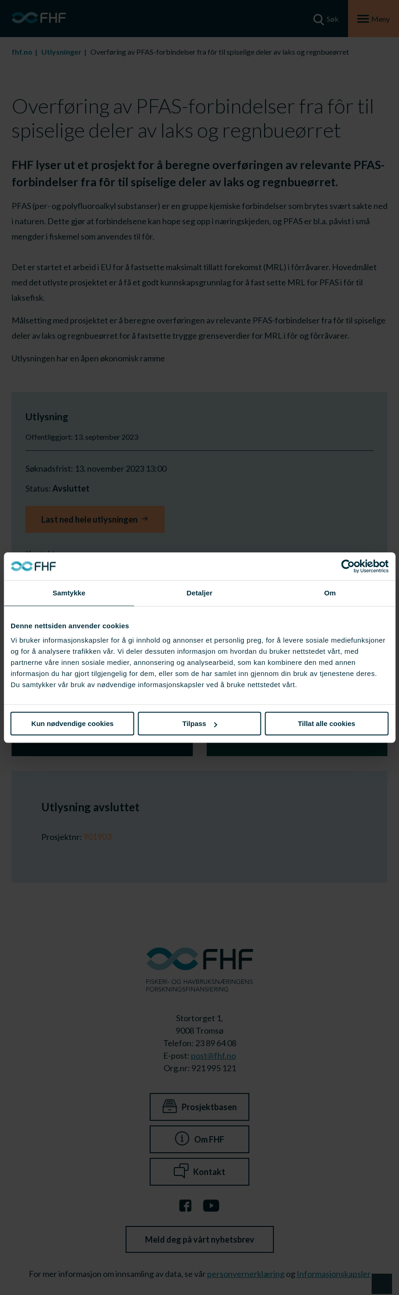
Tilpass (200, 723)
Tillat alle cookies (326, 723)
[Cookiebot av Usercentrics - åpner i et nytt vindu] (347, 566)
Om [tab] (330, 593)
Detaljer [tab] (200, 593)
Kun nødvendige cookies (73, 723)
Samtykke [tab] (68, 593)
